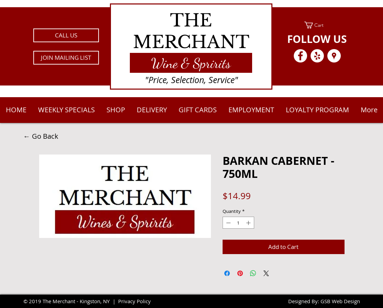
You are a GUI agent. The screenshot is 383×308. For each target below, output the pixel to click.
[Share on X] (266, 273)
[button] (66, 58)
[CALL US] (66, 35)
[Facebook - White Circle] (300, 55)
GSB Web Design (340, 301)
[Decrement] (228, 223)
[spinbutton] (238, 223)
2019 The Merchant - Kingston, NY (69, 301)
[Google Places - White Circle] (334, 55)
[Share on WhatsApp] (253, 273)
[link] (317, 25)
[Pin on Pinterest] (240, 273)
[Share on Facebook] (227, 273)
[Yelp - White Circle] (317, 55)
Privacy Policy (134, 301)
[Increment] (249, 223)
